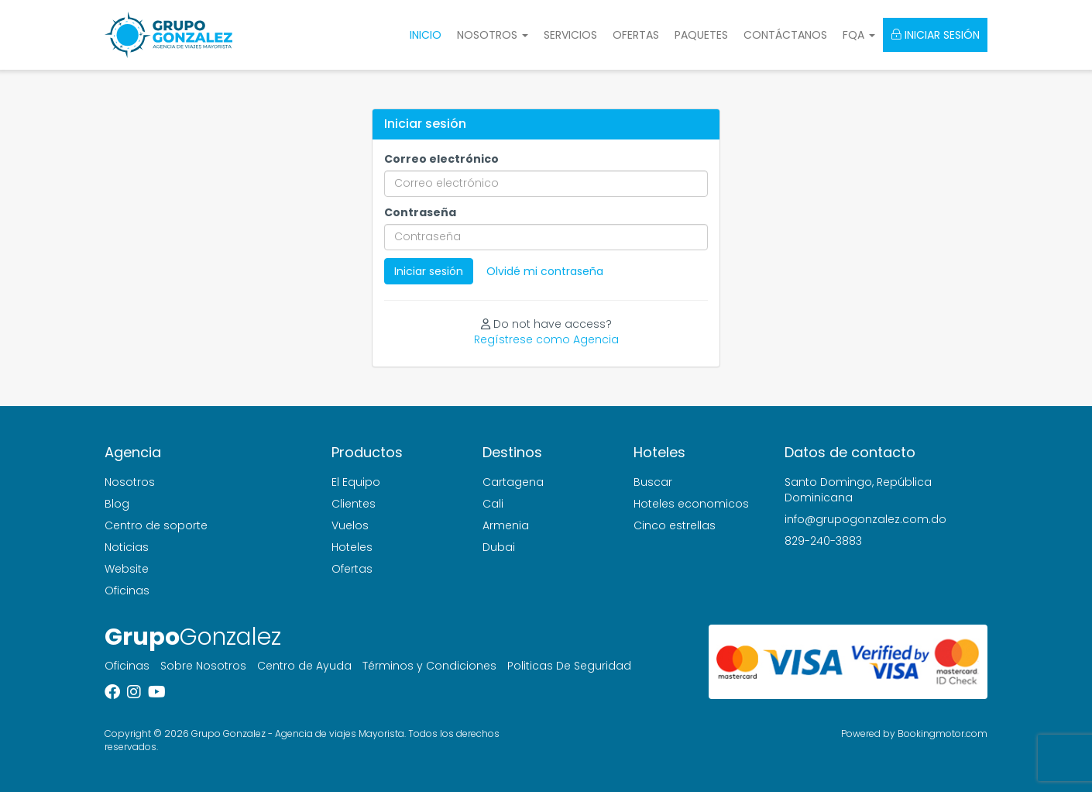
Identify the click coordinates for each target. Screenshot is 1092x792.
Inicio (425, 35)
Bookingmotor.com (942, 733)
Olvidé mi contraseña (544, 271)
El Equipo (355, 482)
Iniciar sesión (935, 35)
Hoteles (352, 547)
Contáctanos (785, 35)
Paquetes (701, 35)
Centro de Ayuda (304, 665)
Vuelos (350, 525)
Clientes (353, 503)
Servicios (570, 35)
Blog (117, 503)
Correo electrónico (441, 159)
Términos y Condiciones (429, 665)
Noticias (127, 547)
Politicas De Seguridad (569, 665)
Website (127, 569)
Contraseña (420, 212)
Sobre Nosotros (203, 665)
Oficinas (127, 590)
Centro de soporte (156, 525)
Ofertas (636, 35)
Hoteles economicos (691, 503)
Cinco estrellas (675, 525)
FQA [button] (859, 35)
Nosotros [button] (492, 35)
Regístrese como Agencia (546, 339)
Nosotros (130, 482)
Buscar (653, 482)
